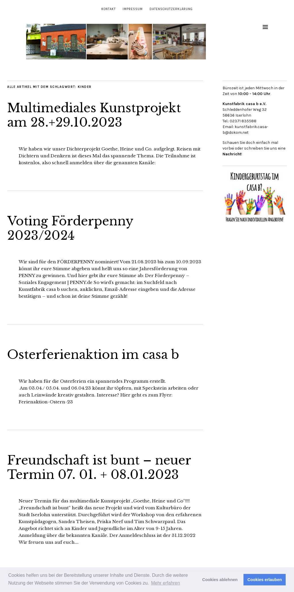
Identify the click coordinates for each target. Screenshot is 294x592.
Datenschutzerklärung (171, 9)
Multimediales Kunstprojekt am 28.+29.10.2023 (94, 115)
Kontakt (108, 9)
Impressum (133, 9)
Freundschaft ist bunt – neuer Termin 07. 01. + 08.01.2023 (99, 467)
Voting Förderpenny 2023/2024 (70, 228)
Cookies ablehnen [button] (219, 579)
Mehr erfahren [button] (165, 583)
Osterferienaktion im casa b (93, 354)
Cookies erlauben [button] (264, 579)
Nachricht (232, 154)
